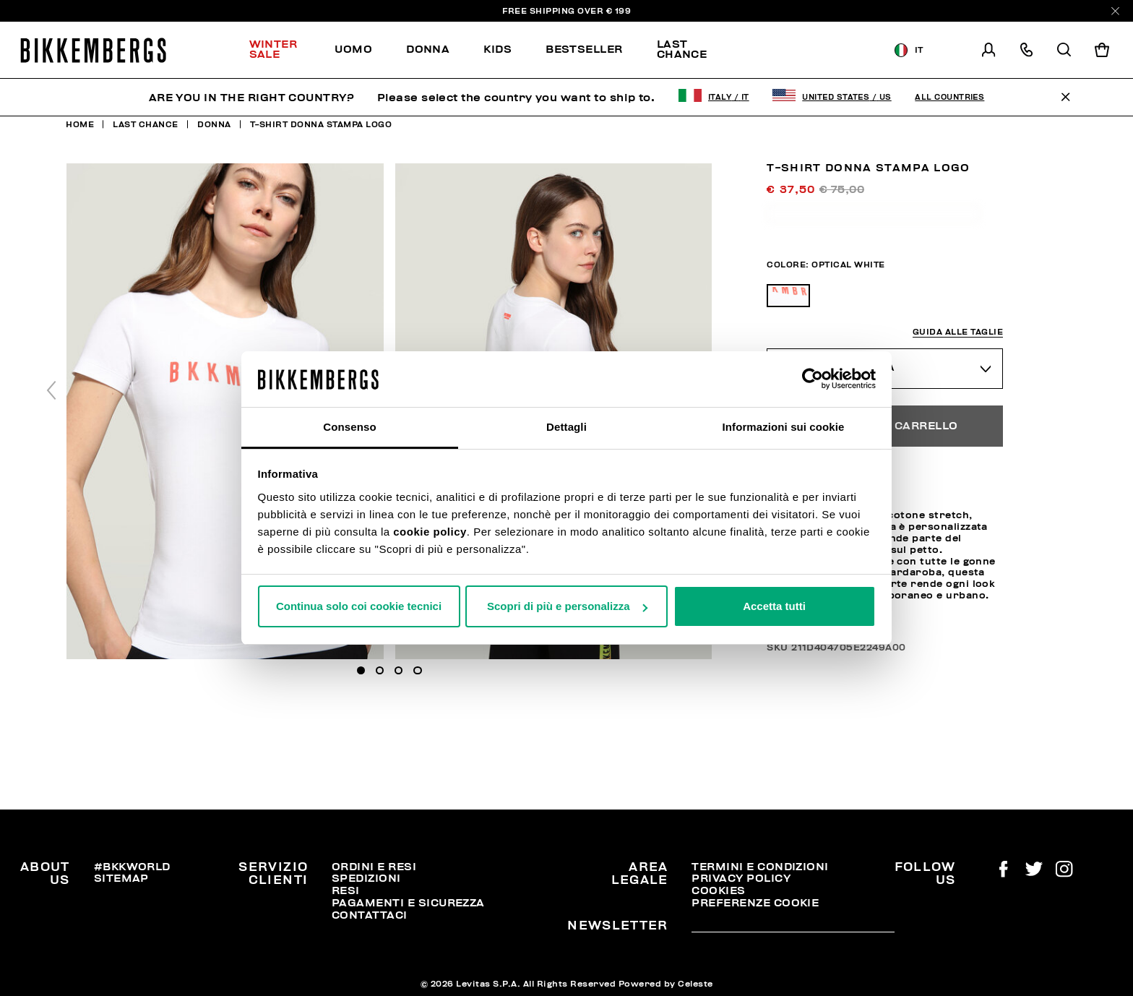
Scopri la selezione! (801, 50)
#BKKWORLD (132, 866)
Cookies (718, 890)
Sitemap (121, 878)
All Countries (949, 97)
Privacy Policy (741, 878)
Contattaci (370, 915)
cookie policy (430, 531)
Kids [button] (497, 49)
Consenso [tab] (349, 427)
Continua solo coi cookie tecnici (358, 606)
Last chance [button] (682, 48)
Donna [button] (427, 49)
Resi (346, 890)
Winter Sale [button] (273, 48)
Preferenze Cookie (755, 903)
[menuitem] (283, 50)
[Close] (1115, 11)
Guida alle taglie (958, 332)
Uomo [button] (353, 49)
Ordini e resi (374, 866)
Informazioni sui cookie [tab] (784, 427)
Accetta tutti (774, 606)
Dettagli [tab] (566, 427)
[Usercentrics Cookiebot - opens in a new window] (812, 379)
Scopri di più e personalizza (567, 606)
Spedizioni (366, 878)
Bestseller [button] (584, 49)
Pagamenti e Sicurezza (408, 903)
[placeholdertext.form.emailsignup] (793, 927)
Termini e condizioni (760, 866)
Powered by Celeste (666, 983)
